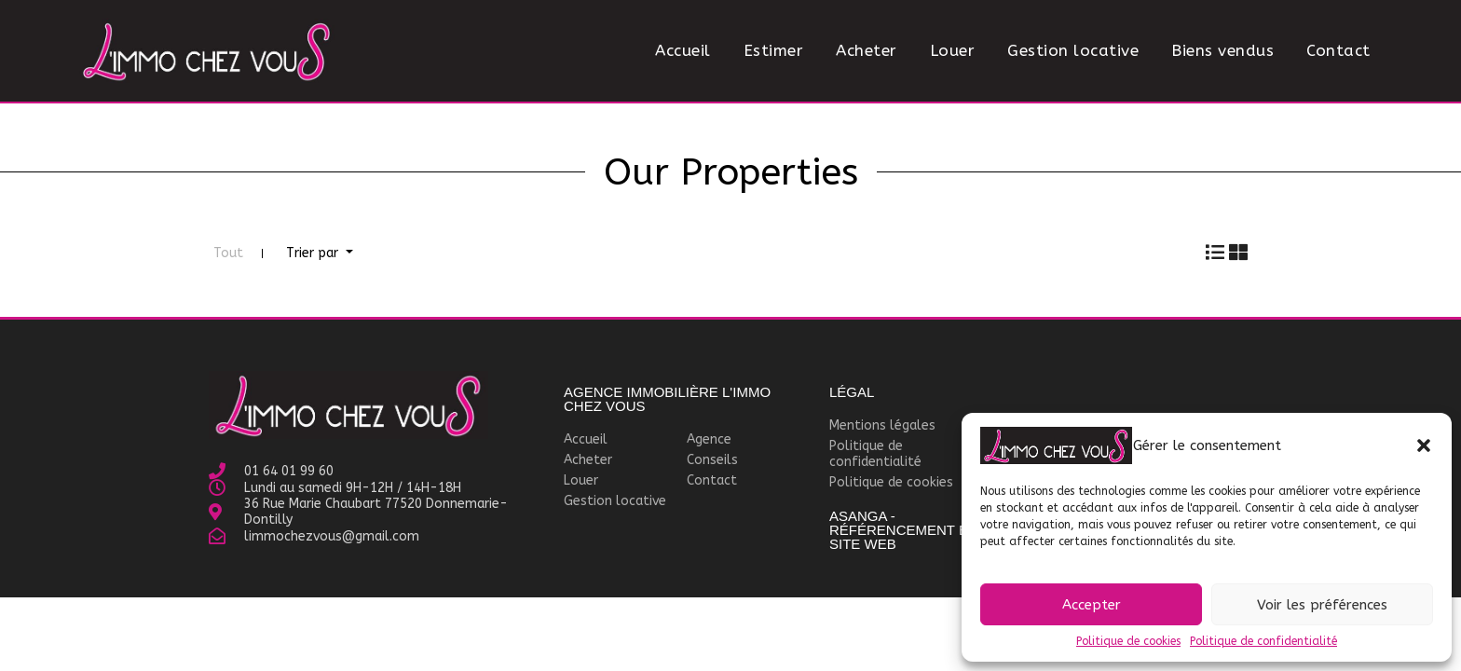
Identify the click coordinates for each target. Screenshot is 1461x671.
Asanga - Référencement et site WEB (902, 530)
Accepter (1091, 604)
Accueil (683, 50)
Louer (953, 50)
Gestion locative (1073, 50)
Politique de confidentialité (1263, 641)
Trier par (314, 253)
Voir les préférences (1322, 604)
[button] (1423, 445)
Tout (228, 253)
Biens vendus (1222, 50)
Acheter (866, 50)
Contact (1338, 50)
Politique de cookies (1128, 641)
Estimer (774, 50)
